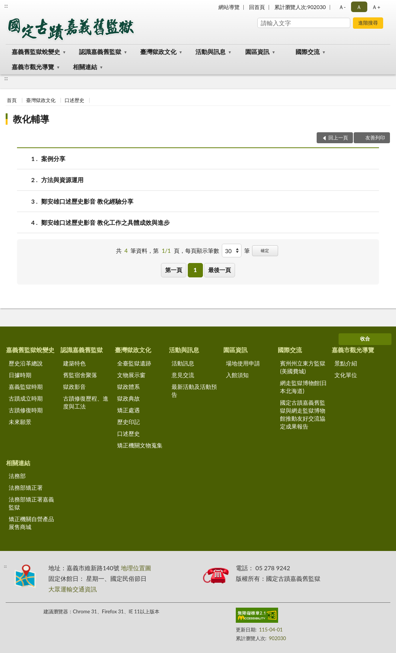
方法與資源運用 (62, 179)
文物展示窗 (131, 374)
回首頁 (257, 7)
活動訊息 (183, 363)
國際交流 (307, 51)
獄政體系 (128, 386)
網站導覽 (229, 7)
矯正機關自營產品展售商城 (31, 522)
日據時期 (20, 374)
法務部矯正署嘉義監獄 (31, 503)
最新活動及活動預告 (194, 390)
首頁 (12, 100)
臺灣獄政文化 (158, 51)
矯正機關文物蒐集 (139, 445)
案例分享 (53, 158)
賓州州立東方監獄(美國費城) (302, 367)
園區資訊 (257, 51)
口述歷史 (74, 100)
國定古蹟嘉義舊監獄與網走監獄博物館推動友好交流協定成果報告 (302, 414)
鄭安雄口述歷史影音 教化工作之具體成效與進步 (105, 222)
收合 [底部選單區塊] (365, 339)
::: (6, 6)
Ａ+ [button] (376, 7)
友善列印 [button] (375, 138)
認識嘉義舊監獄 (100, 51)
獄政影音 (74, 386)
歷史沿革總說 (26, 363)
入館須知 (237, 374)
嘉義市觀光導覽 (33, 66)
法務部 (17, 475)
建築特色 (74, 363)
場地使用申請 (243, 363)
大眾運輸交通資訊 (72, 589)
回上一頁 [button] (338, 138)
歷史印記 (128, 421)
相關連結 (85, 66)
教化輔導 (31, 118)
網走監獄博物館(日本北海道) (303, 386)
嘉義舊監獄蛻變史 (36, 51)
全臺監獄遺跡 (134, 363)
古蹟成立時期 (26, 398)
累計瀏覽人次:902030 (300, 7)
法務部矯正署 (26, 487)
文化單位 (345, 374)
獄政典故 (128, 398)
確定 (265, 250)
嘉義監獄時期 (26, 386)
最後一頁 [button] (219, 269)
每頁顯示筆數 (202, 250)
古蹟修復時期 (26, 410)
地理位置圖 (136, 567)
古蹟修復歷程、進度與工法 (85, 402)
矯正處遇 (128, 410)
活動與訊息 (210, 51)
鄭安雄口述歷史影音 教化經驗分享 (87, 201)
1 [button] (195, 269)
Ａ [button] (359, 7)
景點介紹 (345, 363)
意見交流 (183, 374)
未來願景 (20, 421)
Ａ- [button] (342, 7)
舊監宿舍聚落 (80, 374)
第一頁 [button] (173, 269)
